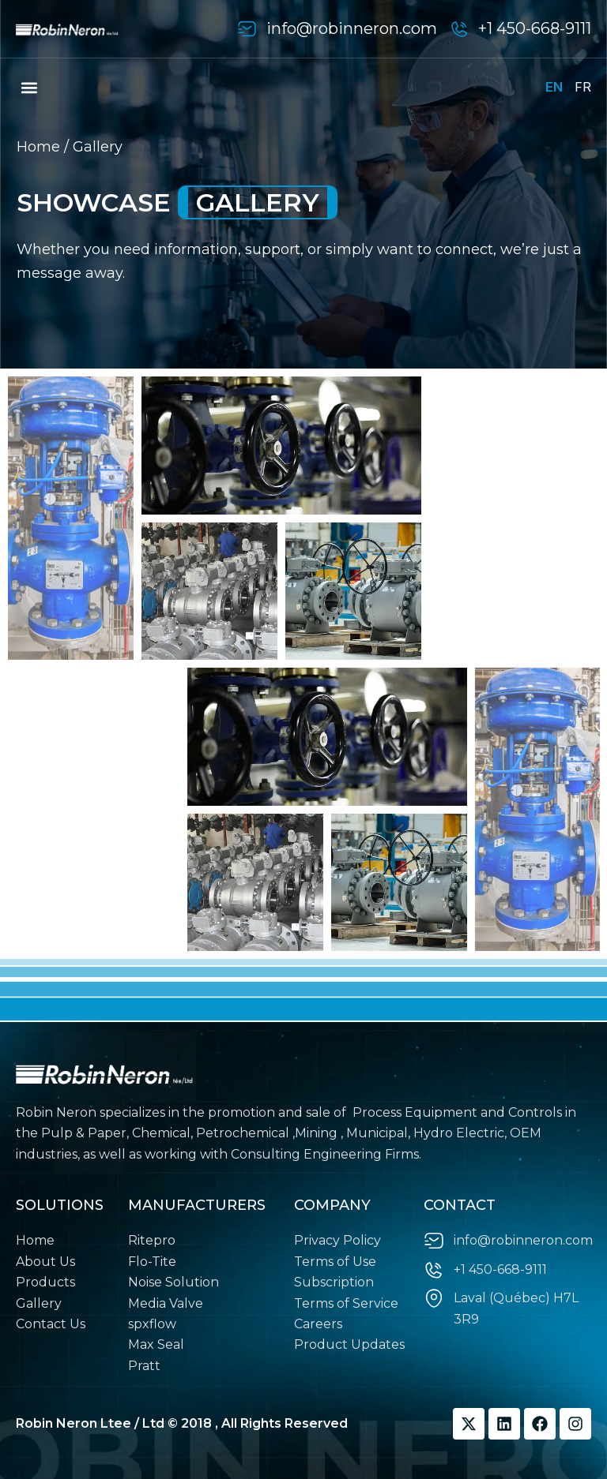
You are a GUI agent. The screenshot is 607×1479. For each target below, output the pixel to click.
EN (554, 87)
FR (583, 87)
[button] (29, 87)
